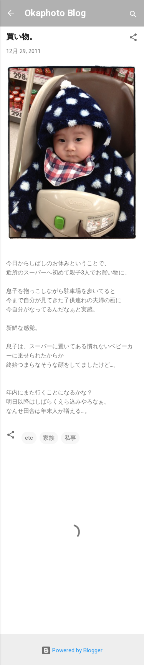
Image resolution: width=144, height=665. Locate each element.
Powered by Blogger (72, 650)
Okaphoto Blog (55, 13)
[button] (133, 39)
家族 (49, 437)
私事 (70, 437)
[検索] (133, 15)
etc (29, 437)
